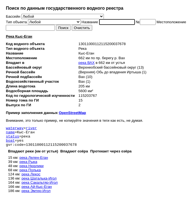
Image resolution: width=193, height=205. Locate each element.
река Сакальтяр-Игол (40, 187)
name (10, 133)
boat (10, 143)
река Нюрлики (31, 170)
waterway (15, 128)
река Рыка (28, 166)
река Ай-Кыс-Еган (37, 191)
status (12, 138)
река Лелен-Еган (33, 162)
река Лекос (31, 178)
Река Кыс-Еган (19, 36)
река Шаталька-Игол (39, 182)
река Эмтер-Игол (36, 195)
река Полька (30, 174)
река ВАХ (86, 63)
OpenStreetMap (72, 113)
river (31, 128)
